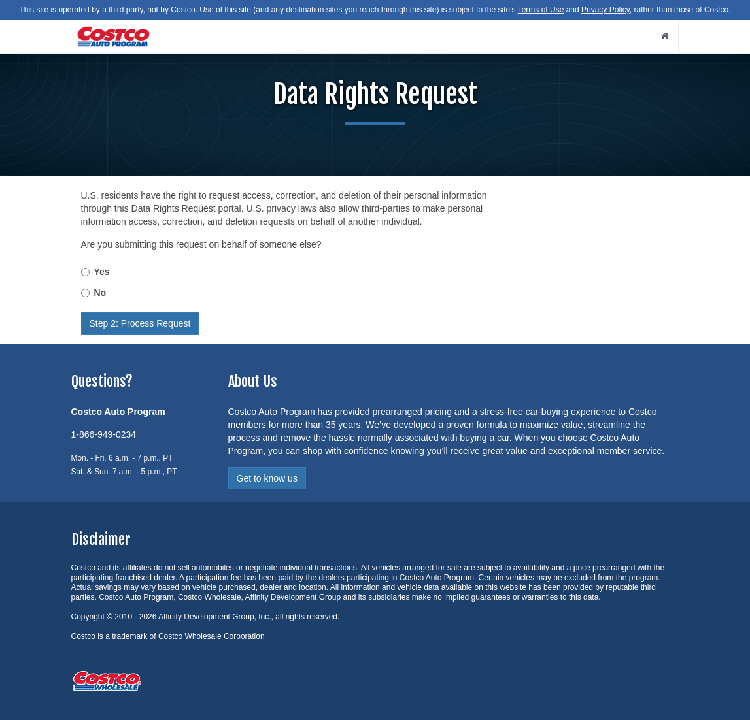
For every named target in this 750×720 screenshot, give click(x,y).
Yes (102, 272)
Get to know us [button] (267, 478)
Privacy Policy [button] (605, 9)
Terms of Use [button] (541, 9)
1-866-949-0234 (104, 434)
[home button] (665, 36)
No (100, 292)
